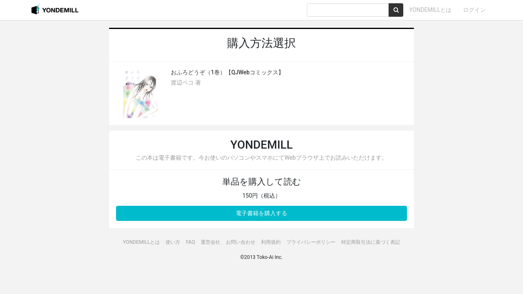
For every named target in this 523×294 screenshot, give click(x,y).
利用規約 (271, 242)
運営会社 (210, 242)
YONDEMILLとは (430, 10)
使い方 (172, 242)
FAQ (190, 242)
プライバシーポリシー (310, 242)
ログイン (474, 10)
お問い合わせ (240, 242)
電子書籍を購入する (261, 213)
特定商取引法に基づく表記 (370, 242)
